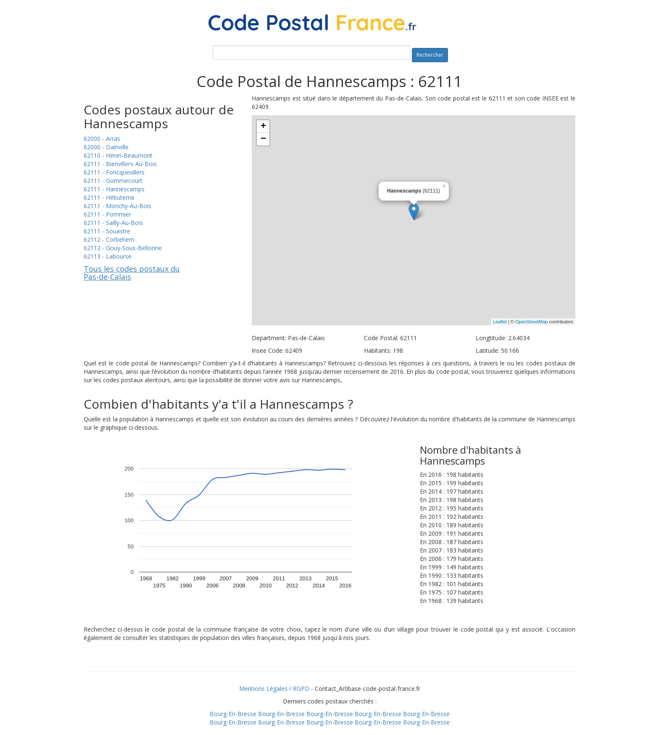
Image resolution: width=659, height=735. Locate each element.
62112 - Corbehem (109, 239)
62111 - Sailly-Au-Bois (113, 223)
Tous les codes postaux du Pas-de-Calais (132, 273)
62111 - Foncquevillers (114, 172)
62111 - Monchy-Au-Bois (117, 206)
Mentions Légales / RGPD (274, 689)
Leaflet (500, 321)
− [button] (263, 139)
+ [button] (263, 126)
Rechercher (429, 54)
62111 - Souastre (107, 231)
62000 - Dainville (106, 147)
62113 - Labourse (108, 256)
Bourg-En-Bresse (233, 714)
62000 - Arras (102, 139)
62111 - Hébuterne (109, 197)
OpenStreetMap (531, 321)
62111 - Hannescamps (114, 189)
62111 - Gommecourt (113, 181)
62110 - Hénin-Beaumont (118, 155)
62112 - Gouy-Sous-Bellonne (123, 248)
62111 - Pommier (107, 214)
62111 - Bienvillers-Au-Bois (120, 164)
